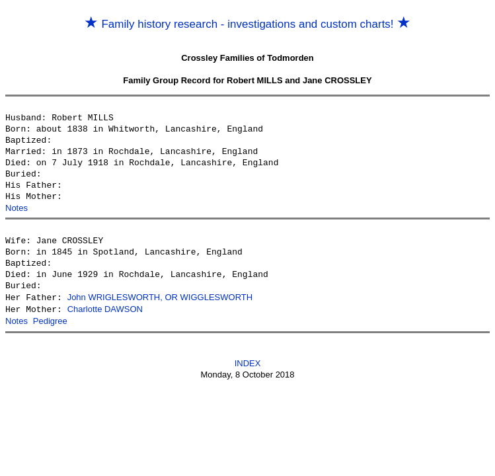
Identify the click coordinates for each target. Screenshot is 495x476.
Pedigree (50, 320)
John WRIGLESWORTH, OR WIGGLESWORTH (160, 297)
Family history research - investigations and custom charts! (248, 24)
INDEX (248, 361)
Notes (16, 208)
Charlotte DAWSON (105, 308)
